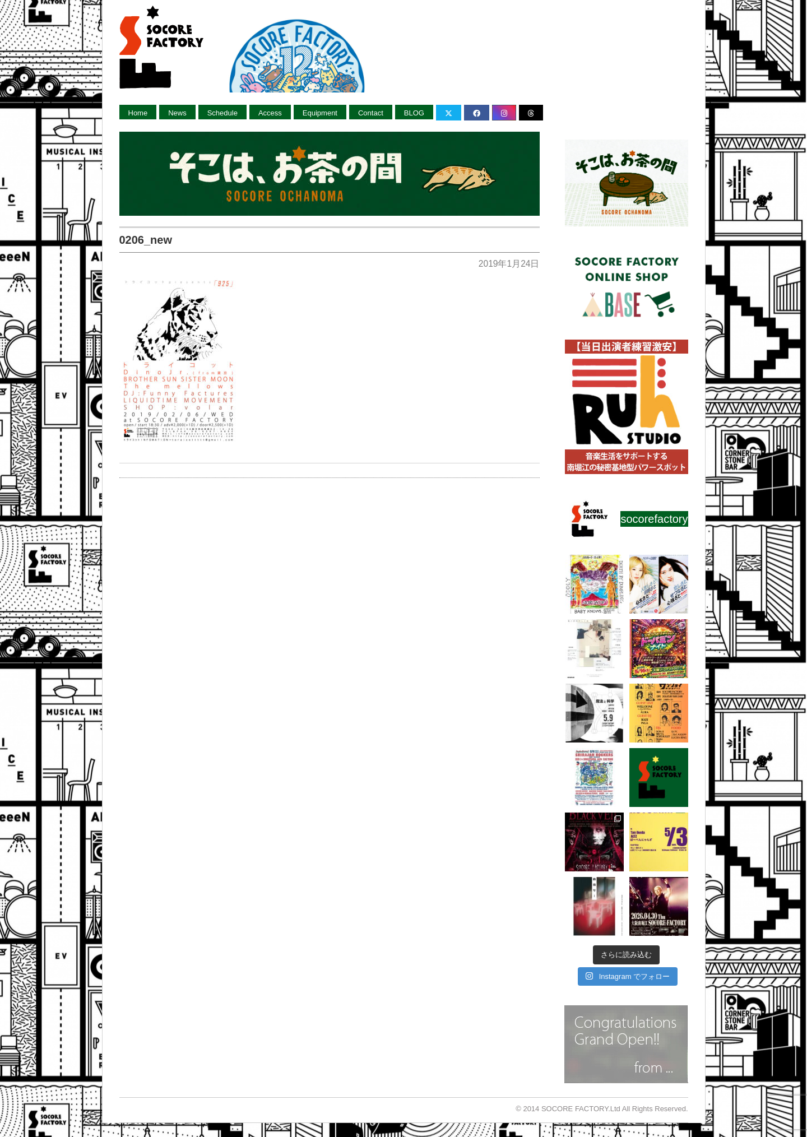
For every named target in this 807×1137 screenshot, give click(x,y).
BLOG (414, 113)
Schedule (222, 113)
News (177, 113)
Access (270, 113)
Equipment (320, 113)
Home (138, 113)
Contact (370, 113)
